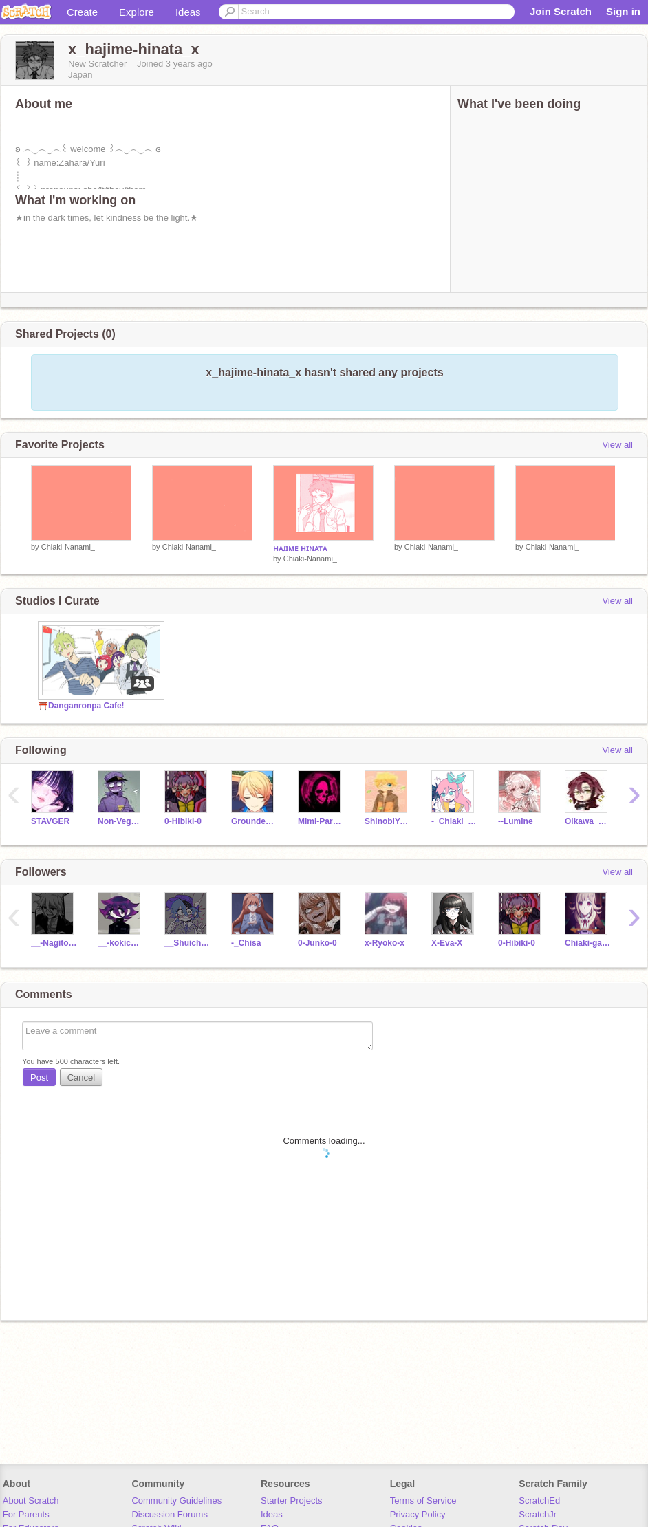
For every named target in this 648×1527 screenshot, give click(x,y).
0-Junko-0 (317, 943)
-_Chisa (246, 943)
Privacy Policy (418, 1514)
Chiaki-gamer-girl (588, 943)
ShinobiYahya (388, 821)
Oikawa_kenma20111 (588, 821)
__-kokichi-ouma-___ (121, 943)
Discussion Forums (169, 1514)
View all (617, 445)
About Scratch (31, 1500)
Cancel (81, 1077)
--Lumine (515, 821)
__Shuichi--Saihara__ (187, 943)
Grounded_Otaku (254, 821)
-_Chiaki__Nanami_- (454, 821)
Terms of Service (423, 1500)
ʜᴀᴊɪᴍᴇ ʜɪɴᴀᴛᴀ (300, 548)
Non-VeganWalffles (121, 821)
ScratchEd (539, 1500)
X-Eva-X (446, 943)
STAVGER (50, 821)
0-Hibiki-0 (183, 821)
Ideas (188, 12)
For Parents (26, 1514)
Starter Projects (292, 1500)
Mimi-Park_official (321, 821)
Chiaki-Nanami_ (68, 547)
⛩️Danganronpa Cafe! (81, 706)
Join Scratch (561, 11)
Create (82, 12)
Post (39, 1077)
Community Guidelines (176, 1500)
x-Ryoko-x (384, 943)
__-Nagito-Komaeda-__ (54, 943)
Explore (136, 12)
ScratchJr (538, 1514)
